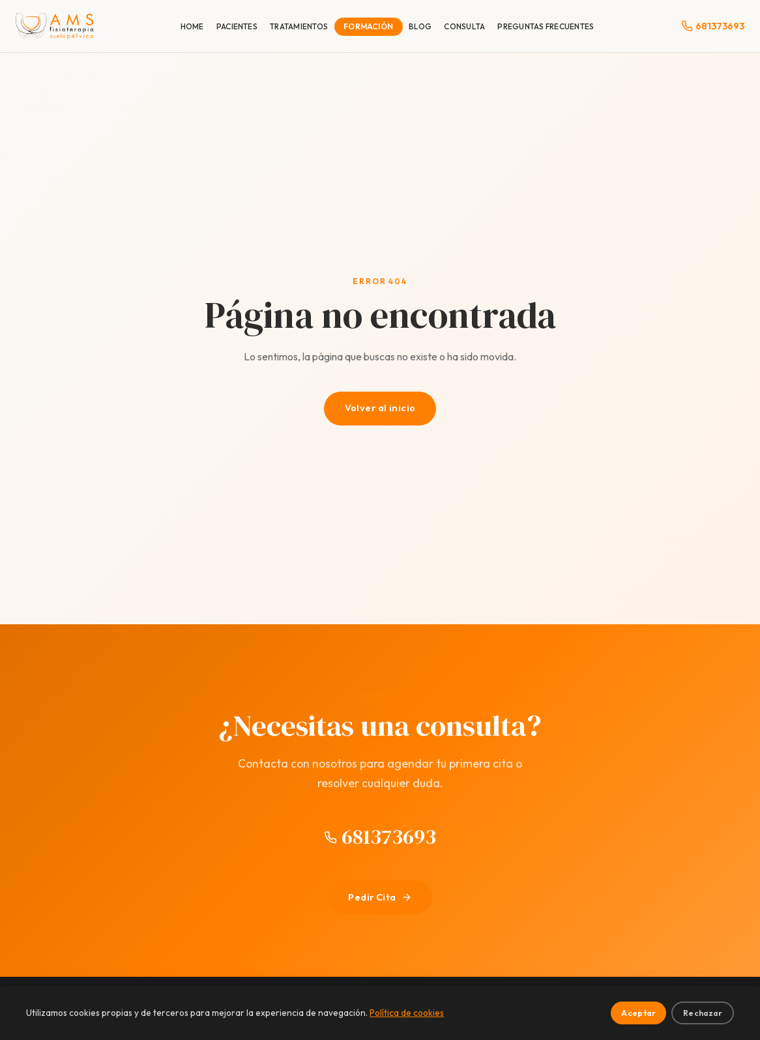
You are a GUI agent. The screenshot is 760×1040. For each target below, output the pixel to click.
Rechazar (702, 1013)
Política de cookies (407, 1012)
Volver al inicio (380, 408)
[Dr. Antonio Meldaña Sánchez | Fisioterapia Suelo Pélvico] (54, 26)
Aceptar (638, 1013)
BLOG (420, 26)
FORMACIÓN (368, 26)
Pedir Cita (379, 897)
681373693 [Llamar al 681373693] (380, 836)
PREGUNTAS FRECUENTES (545, 26)
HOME (192, 26)
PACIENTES (236, 26)
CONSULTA (464, 26)
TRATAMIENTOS (299, 26)
